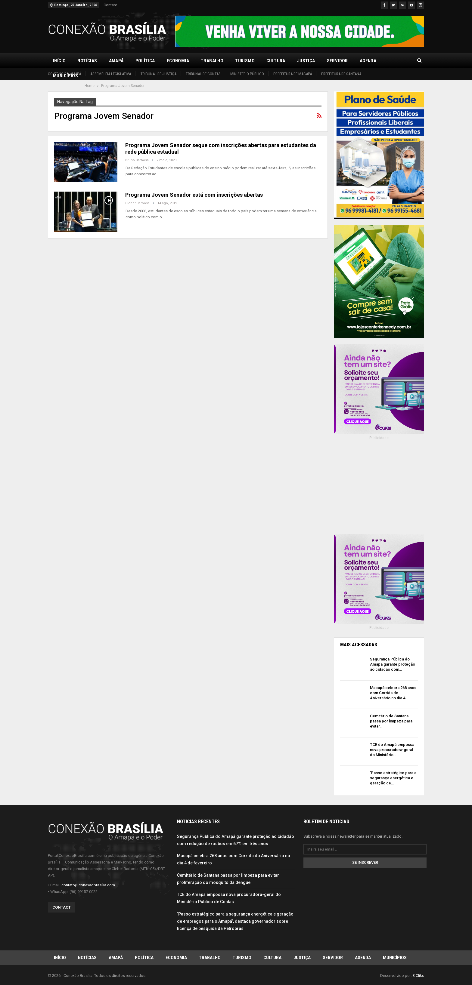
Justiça (306, 60)
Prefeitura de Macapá (292, 74)
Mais (393, 60)
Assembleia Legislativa (110, 74)
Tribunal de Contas (203, 74)
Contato (110, 5)
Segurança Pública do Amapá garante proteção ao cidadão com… (392, 664)
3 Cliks (418, 975)
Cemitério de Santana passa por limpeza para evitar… (391, 721)
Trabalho (212, 60)
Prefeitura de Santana (341, 74)
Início (59, 60)
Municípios (395, 957)
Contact (61, 907)
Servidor (337, 60)
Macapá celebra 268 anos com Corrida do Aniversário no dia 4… (393, 692)
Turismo (245, 60)
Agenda (368, 60)
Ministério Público (247, 74)
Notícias (87, 60)
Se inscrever (365, 862)
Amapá (116, 60)
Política (145, 60)
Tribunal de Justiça (158, 74)
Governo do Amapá (64, 74)
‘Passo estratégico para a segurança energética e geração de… (393, 778)
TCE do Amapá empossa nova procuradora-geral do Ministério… (392, 749)
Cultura (275, 60)
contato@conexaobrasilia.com (88, 884)
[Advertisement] (379, 491)
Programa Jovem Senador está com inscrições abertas (194, 195)
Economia (178, 60)
